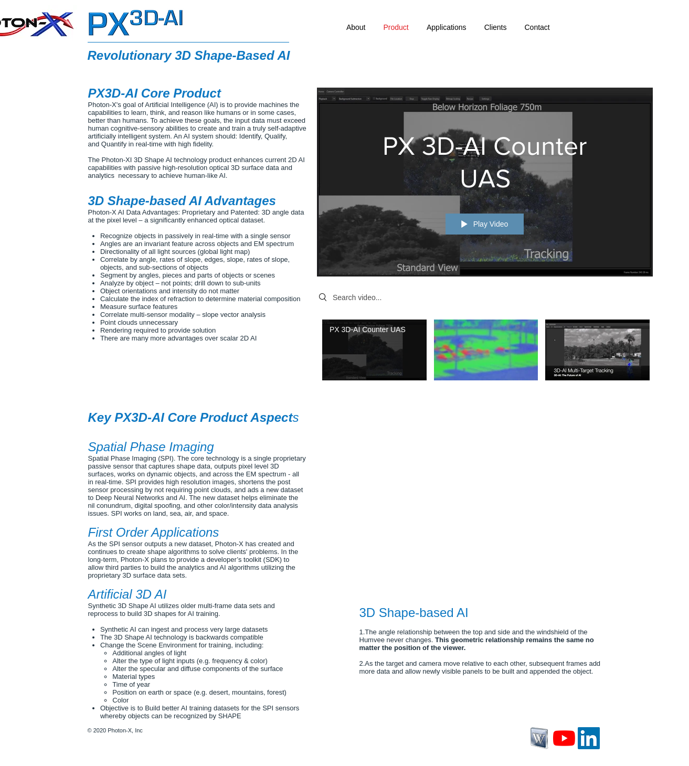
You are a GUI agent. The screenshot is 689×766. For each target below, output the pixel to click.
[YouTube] (564, 738)
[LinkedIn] (589, 738)
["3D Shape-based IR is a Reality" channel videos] (485, 352)
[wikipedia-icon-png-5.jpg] (539, 738)
